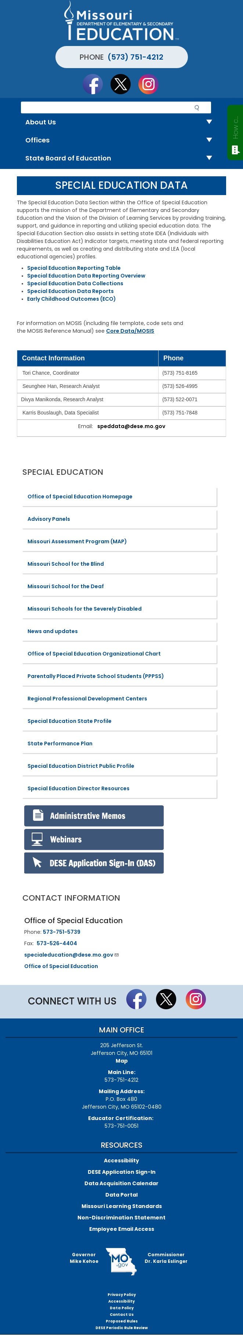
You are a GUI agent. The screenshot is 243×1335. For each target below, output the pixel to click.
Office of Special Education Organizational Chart (94, 653)
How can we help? (235, 126)
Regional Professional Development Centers (87, 698)
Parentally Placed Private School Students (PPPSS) (96, 676)
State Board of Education (121, 158)
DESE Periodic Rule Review (121, 1328)
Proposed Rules (122, 1321)
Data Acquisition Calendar (121, 1183)
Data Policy (122, 1308)
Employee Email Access (121, 1229)
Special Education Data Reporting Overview (86, 275)
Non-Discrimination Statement (121, 1217)
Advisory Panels (49, 519)
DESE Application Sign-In (122, 1172)
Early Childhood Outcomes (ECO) (71, 299)
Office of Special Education (61, 966)
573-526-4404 (57, 943)
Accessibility (121, 1160)
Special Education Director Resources (79, 788)
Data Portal (121, 1194)
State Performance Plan (60, 743)
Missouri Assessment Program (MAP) (77, 541)
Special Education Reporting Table (74, 268)
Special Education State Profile (70, 721)
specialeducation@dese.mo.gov (71, 954)
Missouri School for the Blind (66, 564)
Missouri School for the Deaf (66, 586)
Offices (121, 140)
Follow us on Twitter (124, 84)
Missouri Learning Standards (121, 1206)
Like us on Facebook (96, 84)
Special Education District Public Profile (81, 766)
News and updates (53, 631)
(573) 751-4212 (135, 57)
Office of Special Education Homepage (80, 496)
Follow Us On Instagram (152, 84)
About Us (121, 122)
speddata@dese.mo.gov (131, 426)
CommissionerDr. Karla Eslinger (166, 1257)
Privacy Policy (122, 1294)
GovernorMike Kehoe (84, 1257)
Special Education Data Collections (75, 283)
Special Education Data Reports (70, 291)
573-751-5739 (61, 932)
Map (122, 1060)
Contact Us (122, 1314)
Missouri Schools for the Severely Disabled (85, 608)
